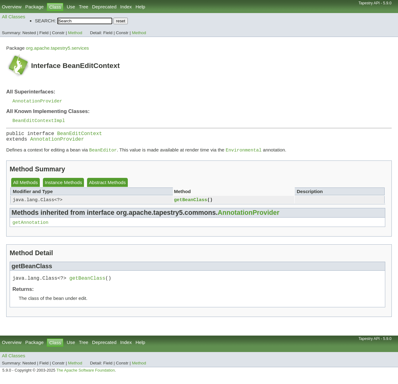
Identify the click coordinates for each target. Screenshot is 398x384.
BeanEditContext (79, 135)
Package (34, 6)
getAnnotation (30, 227)
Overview (11, 6)
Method (75, 32)
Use (71, 6)
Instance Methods (63, 186)
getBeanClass (190, 204)
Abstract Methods (107, 186)
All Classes (13, 16)
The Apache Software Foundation (85, 377)
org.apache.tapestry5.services (57, 48)
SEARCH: (45, 20)
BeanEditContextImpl (38, 121)
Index (126, 6)
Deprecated (104, 6)
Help (140, 6)
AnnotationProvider (37, 101)
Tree (83, 6)
